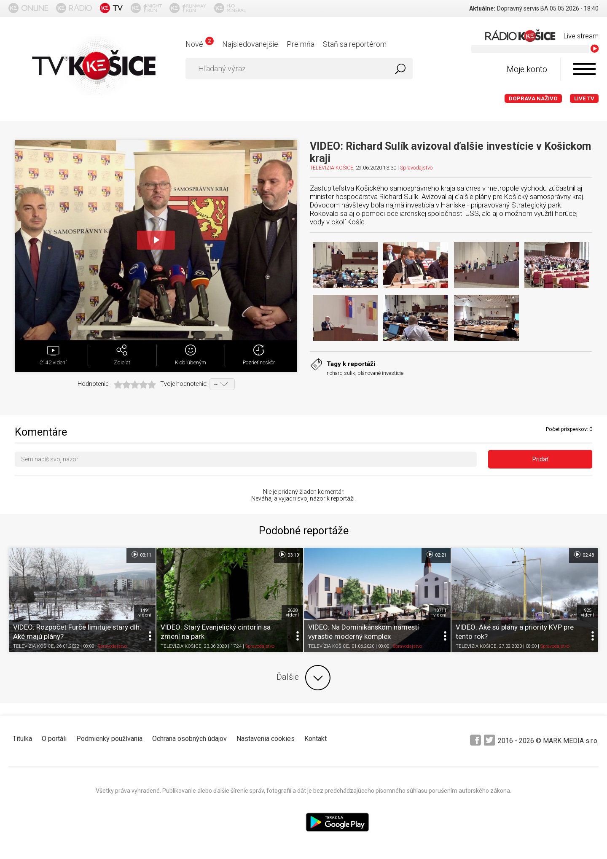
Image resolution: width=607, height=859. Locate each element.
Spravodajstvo (416, 167)
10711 (439, 613)
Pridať (540, 459)
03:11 (141, 554)
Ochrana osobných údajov (189, 739)
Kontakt (315, 739)
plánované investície (380, 373)
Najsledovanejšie (250, 44)
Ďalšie (303, 677)
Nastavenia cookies (265, 739)
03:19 (288, 554)
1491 (144, 613)
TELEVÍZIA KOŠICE (331, 167)
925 (587, 613)
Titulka (22, 739)
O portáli (54, 739)
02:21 (436, 554)
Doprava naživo (533, 98)
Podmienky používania (109, 739)
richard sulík (341, 373)
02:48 (583, 554)
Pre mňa (300, 44)
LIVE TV (584, 98)
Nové (199, 44)
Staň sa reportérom (355, 44)
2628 (292, 613)
